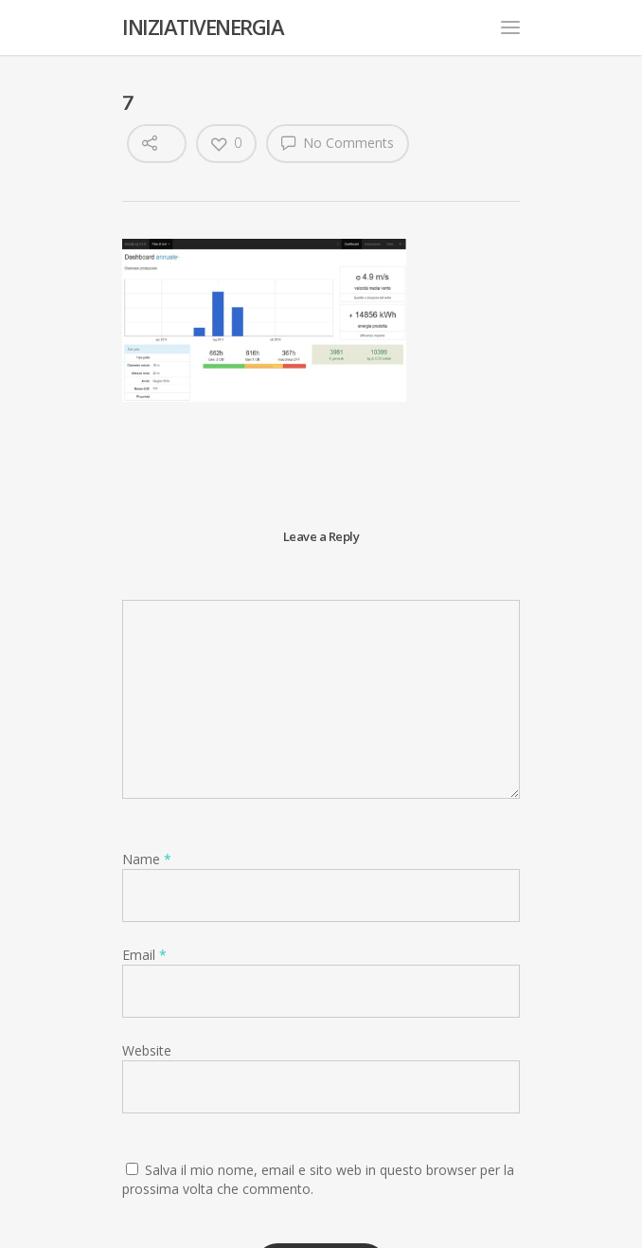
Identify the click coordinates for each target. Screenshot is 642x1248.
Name (146, 859)
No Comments (337, 142)
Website (146, 1050)
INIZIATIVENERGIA (202, 26)
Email (144, 955)
